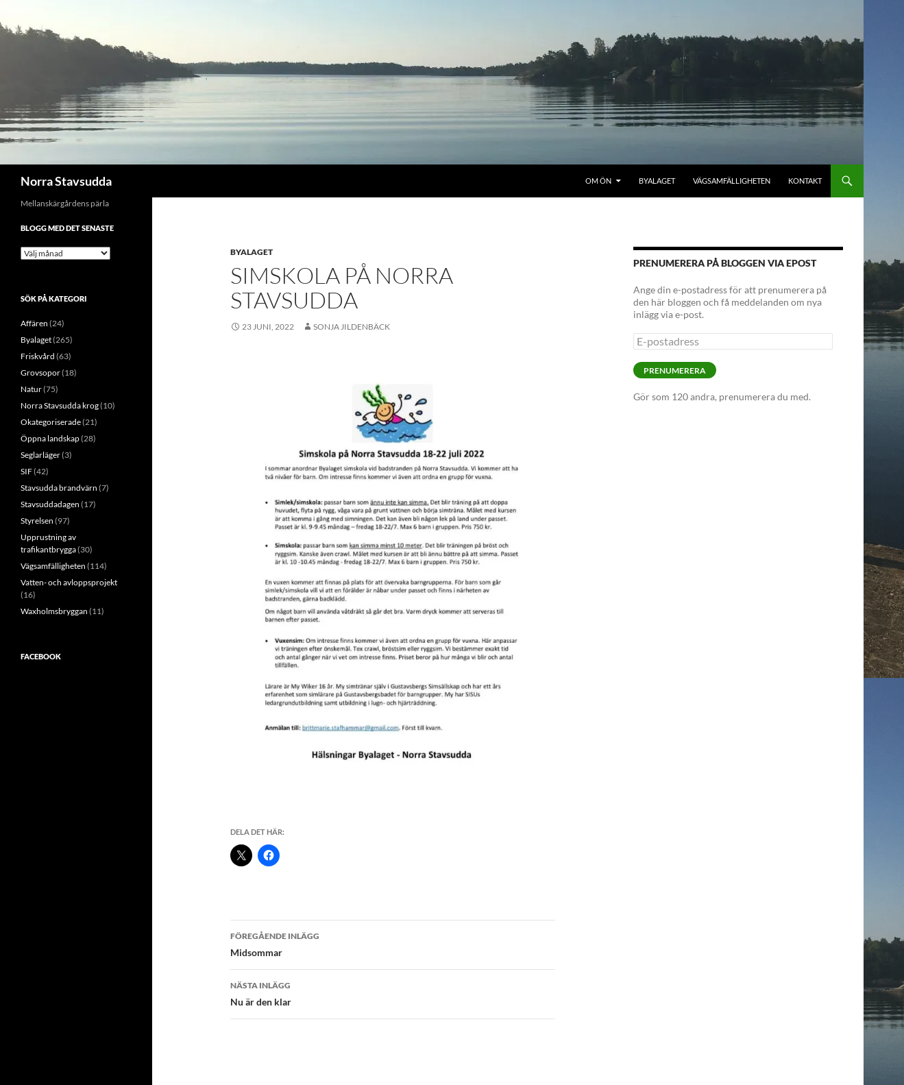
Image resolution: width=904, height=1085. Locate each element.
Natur (31, 389)
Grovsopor (40, 372)
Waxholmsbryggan (54, 611)
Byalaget (657, 180)
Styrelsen (37, 520)
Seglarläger (40, 455)
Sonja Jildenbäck (351, 326)
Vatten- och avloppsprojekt (69, 582)
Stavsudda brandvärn (59, 488)
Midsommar (392, 943)
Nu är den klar (392, 992)
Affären (34, 323)
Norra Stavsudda (66, 180)
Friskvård (38, 356)
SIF (26, 471)
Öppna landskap (50, 438)
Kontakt (805, 180)
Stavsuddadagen (50, 504)
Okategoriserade (51, 422)
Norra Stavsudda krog (60, 405)
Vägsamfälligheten (731, 180)
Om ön (598, 180)
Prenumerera (675, 370)
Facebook (41, 656)
